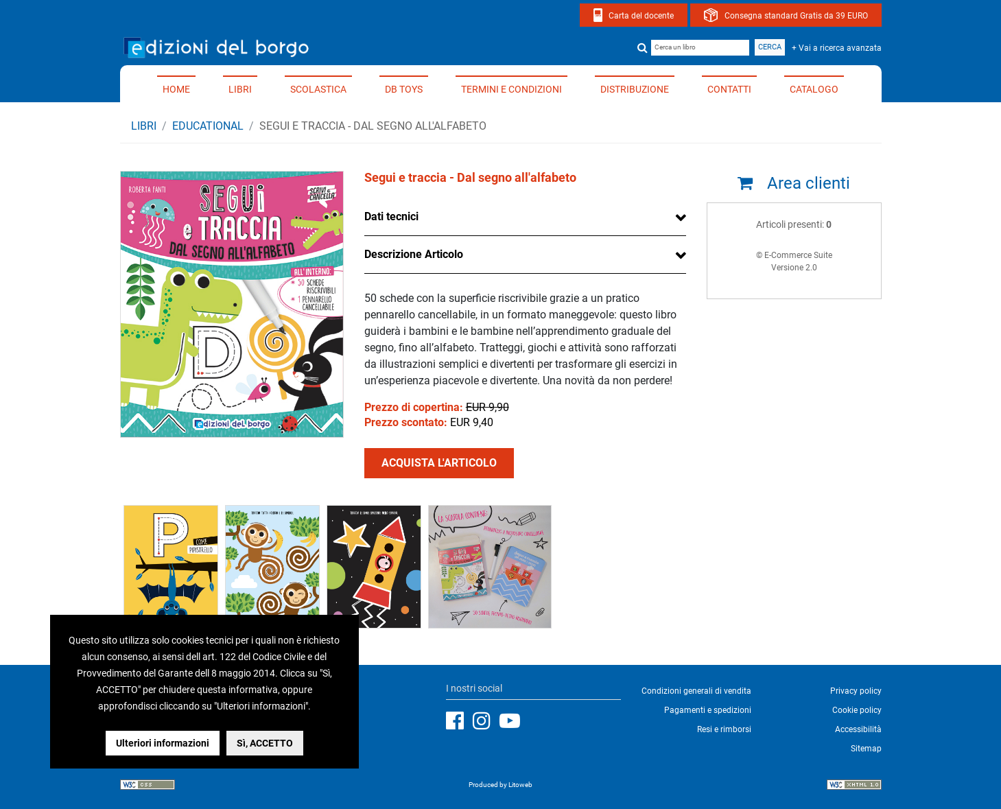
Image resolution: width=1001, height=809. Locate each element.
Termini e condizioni (511, 89)
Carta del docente (641, 16)
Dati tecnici (391, 216)
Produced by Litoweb (500, 784)
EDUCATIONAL (208, 125)
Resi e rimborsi (724, 729)
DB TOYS (404, 89)
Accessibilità (858, 729)
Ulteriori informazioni (162, 743)
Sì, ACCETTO (265, 743)
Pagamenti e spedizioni (707, 710)
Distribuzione (634, 89)
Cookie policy (857, 710)
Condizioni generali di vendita (696, 691)
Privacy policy (856, 691)
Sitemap (866, 748)
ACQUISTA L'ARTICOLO (439, 462)
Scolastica (318, 89)
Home (176, 89)
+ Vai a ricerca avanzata (837, 48)
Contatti (729, 89)
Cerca (769, 47)
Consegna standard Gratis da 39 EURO (796, 16)
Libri (240, 89)
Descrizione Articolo (413, 254)
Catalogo (814, 89)
